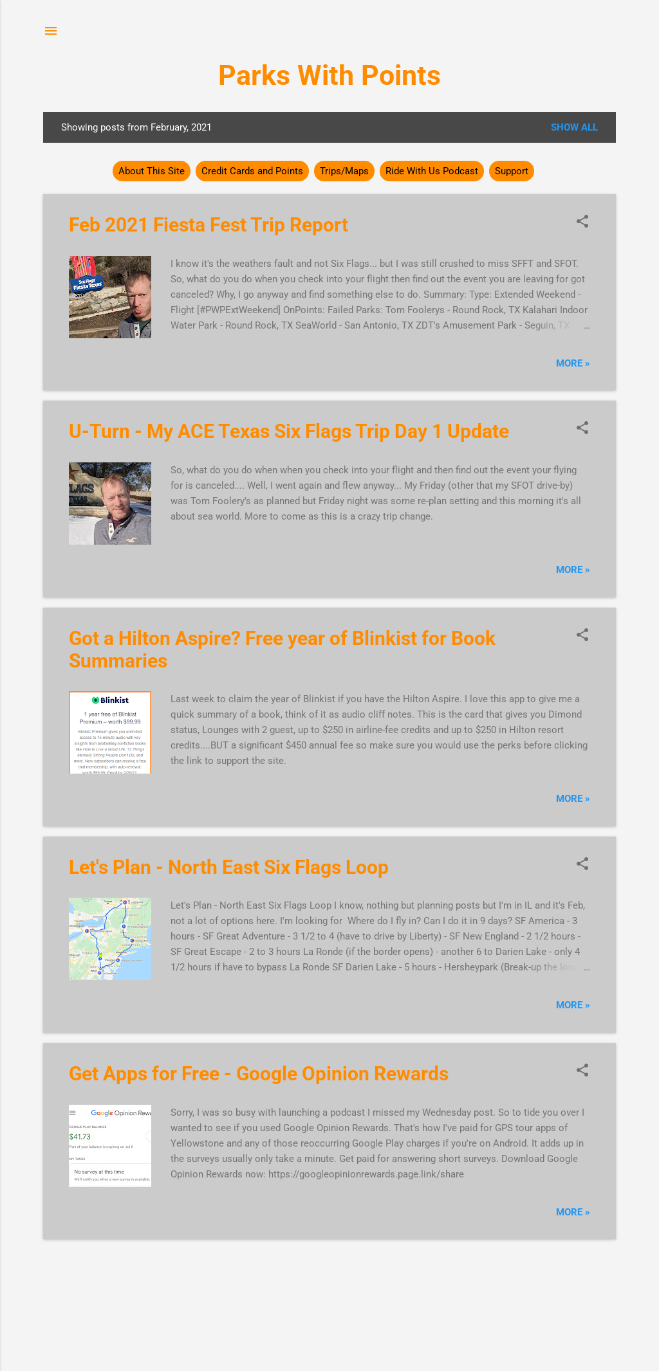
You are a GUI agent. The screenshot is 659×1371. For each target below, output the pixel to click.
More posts (329, 1264)
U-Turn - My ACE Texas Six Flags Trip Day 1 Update (289, 431)
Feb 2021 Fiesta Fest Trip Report (208, 224)
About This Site (151, 171)
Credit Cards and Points (252, 171)
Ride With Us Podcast (431, 171)
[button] (582, 222)
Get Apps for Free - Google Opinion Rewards (259, 1073)
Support (511, 171)
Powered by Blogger (329, 1312)
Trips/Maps (344, 171)
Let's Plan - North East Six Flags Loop (229, 867)
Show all (574, 127)
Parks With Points (329, 75)
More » (573, 363)
